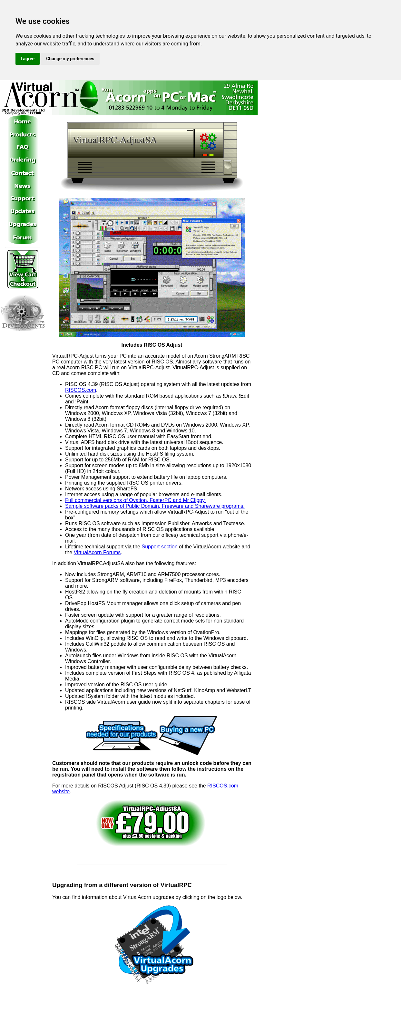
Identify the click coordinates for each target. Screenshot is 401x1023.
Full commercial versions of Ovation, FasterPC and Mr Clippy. (135, 500)
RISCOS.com (80, 390)
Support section (159, 546)
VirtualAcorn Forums (97, 552)
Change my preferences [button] (70, 58)
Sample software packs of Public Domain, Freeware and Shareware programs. (155, 506)
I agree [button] (27, 58)
